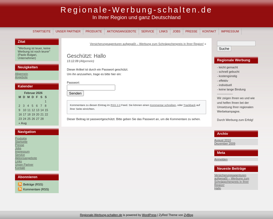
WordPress (149, 215)
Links (163, 31)
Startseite (42, 31)
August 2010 (222, 140)
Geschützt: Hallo (86, 56)
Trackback (189, 105)
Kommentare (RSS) (36, 189)
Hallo (217, 188)
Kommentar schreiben (163, 105)
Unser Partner (68, 31)
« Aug (23, 123)
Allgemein (21, 73)
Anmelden (221, 159)
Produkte (93, 31)
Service (147, 31)
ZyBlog (188, 215)
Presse (191, 31)
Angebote (21, 77)
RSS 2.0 (115, 105)
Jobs (176, 31)
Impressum (230, 31)
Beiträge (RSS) (33, 184)
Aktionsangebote (121, 31)
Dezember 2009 (224, 143)
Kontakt (209, 31)
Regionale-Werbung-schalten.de (136, 9)
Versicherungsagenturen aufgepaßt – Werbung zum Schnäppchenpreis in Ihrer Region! (231, 180)
